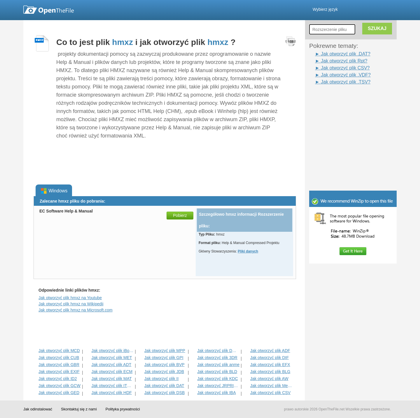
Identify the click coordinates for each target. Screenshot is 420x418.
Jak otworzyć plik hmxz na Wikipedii (71, 304)
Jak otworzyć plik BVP (164, 364)
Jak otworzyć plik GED (58, 392)
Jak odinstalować (37, 409)
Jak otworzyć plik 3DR (217, 357)
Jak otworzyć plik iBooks (112, 350)
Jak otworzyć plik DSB (164, 392)
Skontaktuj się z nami (79, 409)
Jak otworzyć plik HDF (111, 392)
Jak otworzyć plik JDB (164, 371)
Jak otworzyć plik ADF (270, 350)
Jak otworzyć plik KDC (217, 378)
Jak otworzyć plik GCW (59, 385)
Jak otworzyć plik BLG (270, 371)
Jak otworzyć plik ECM (111, 371)
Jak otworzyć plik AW (269, 378)
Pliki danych (248, 251)
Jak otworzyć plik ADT (111, 364)
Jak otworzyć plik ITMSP (112, 385)
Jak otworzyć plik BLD (217, 371)
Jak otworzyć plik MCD (59, 350)
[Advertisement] (344, 99)
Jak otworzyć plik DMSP (218, 350)
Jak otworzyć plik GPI (163, 357)
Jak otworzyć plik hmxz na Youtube (70, 297)
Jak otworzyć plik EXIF (59, 371)
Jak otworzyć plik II (161, 378)
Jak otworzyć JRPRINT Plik (218, 385)
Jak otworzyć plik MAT (111, 378)
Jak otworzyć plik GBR (58, 364)
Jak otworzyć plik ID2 (57, 378)
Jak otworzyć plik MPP (164, 350)
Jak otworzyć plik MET (111, 357)
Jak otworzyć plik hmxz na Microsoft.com (75, 310)
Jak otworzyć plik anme (218, 364)
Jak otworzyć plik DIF (269, 357)
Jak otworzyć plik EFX (270, 364)
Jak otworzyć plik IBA (216, 392)
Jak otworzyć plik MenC (271, 385)
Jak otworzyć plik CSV (270, 392)
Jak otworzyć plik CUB (58, 357)
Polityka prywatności (123, 409)
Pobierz (180, 215)
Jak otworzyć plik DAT (164, 385)
